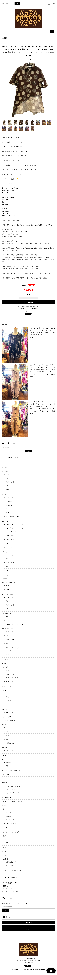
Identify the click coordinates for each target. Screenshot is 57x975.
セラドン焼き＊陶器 (9, 721)
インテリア (6, 759)
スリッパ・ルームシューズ (11, 832)
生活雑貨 (5, 859)
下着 (4, 855)
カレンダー (9, 739)
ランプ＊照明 (7, 816)
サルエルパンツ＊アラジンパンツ (15, 524)
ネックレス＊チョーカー (13, 674)
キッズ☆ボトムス (8, 613)
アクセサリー (7, 667)
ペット (5, 805)
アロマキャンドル (11, 789)
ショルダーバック (11, 701)
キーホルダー (7, 797)
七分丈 (7, 620)
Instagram (28, 922)
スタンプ (8, 731)
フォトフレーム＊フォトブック (12, 770)
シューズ (8, 589)
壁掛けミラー (9, 766)
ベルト (5, 663)
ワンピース (6, 552)
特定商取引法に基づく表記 (10, 891)
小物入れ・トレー (11, 743)
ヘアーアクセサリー (9, 686)
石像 (4, 755)
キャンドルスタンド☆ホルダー (12, 786)
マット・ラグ (9, 866)
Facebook (28, 930)
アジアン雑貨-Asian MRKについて (13, 883)
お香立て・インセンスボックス (12, 870)
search (17, 3)
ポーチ (5, 709)
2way (7, 543)
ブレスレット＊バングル (13, 678)
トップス (5, 471)
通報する (28, 311)
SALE (5, 463)
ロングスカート (10, 505)
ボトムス (5, 521)
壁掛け (7, 843)
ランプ (7, 827)
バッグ (5, 694)
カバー (7, 735)
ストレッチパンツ (11, 532)
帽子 (4, 809)
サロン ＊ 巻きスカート (12, 516)
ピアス (7, 670)
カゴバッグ (6, 690)
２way (7, 512)
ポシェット (9, 697)
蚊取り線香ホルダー (11, 862)
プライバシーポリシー (9, 888)
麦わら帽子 (9, 812)
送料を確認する (34, 308)
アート (5, 778)
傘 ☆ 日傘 (6, 774)
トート (7, 704)
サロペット (9, 509)
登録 (5, 910)
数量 (28, 295)
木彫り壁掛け (9, 762)
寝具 (4, 847)
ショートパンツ (10, 539)
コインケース (9, 712)
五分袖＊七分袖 (10, 482)
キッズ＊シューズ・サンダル (11, 648)
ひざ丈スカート (10, 501)
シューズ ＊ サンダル (9, 582)
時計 (4, 840)
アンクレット (9, 681)
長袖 (7, 485)
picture (5, 782)
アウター (8, 489)
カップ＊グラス (7, 717)
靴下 (4, 836)
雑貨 (4, 724)
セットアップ (7, 575)
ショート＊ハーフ (11, 616)
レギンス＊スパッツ (11, 535)
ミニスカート (9, 497)
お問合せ (5, 886)
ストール (5, 659)
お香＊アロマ (7, 747)
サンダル (8, 585)
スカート (5, 494)
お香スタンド (9, 750)
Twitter (28, 926)
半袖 (7, 478)
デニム (5, 579)
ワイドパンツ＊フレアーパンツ (14, 528)
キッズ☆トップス (8, 594)
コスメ (5, 467)
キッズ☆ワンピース (9, 628)
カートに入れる (28, 302)
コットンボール (10, 820)
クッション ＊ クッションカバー (12, 801)
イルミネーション (11, 823)
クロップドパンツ (11, 547)
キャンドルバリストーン (13, 793)
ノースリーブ (9, 474)
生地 (4, 851)
